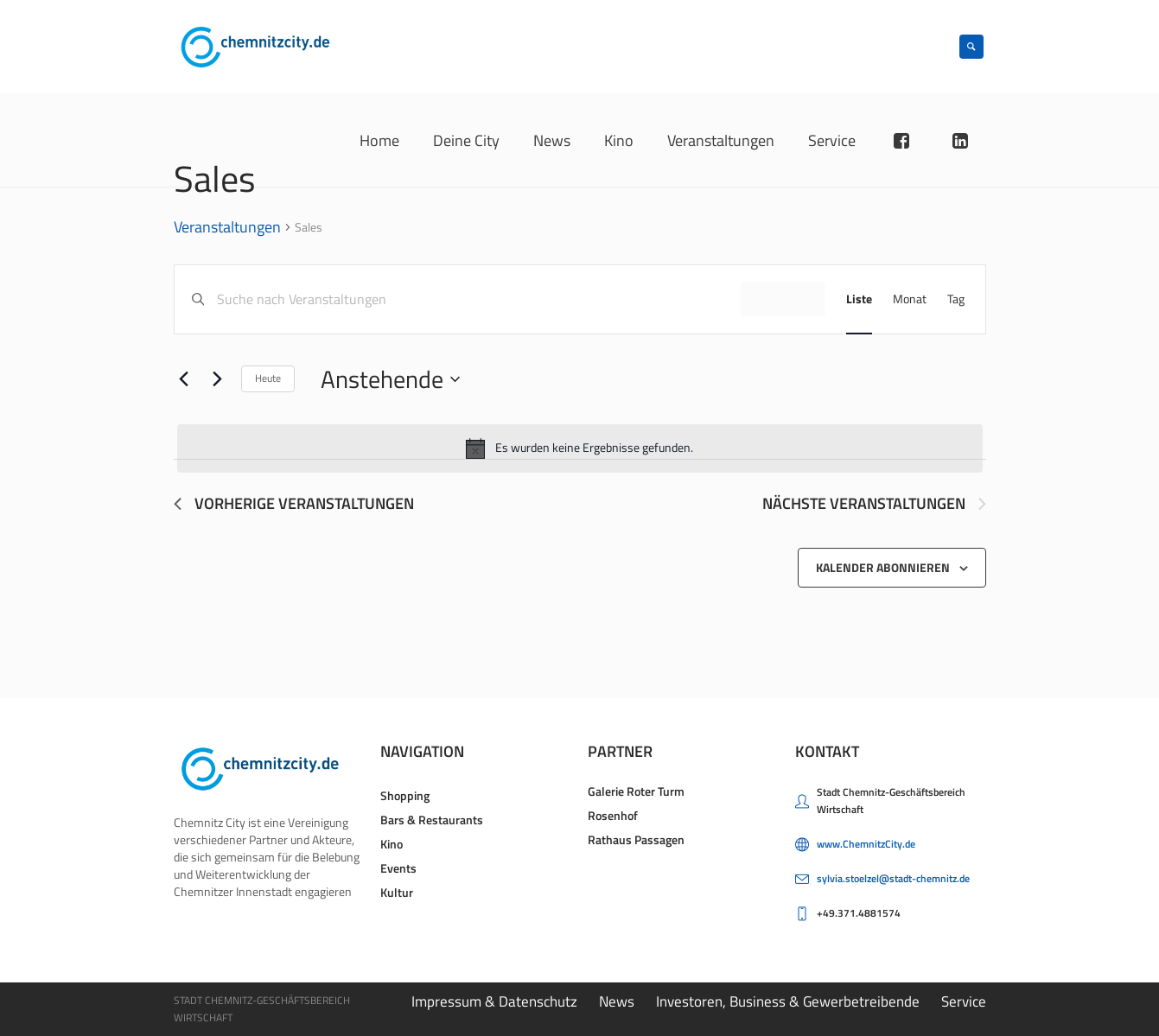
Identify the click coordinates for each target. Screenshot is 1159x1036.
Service (963, 1001)
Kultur (396, 892)
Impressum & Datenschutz (494, 1001)
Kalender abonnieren (883, 567)
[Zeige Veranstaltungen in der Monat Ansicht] (910, 299)
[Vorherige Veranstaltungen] (184, 379)
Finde (783, 298)
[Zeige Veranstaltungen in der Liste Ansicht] (859, 299)
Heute (268, 378)
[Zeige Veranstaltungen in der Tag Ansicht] (956, 299)
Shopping (405, 795)
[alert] (580, 448)
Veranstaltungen (227, 228)
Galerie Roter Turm (636, 791)
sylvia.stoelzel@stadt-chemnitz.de (893, 878)
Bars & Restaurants (431, 819)
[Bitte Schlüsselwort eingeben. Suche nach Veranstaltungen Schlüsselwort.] (478, 299)
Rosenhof (613, 815)
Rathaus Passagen (636, 839)
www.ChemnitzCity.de (866, 844)
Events (398, 868)
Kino (391, 844)
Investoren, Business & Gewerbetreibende (788, 1001)
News (616, 1001)
